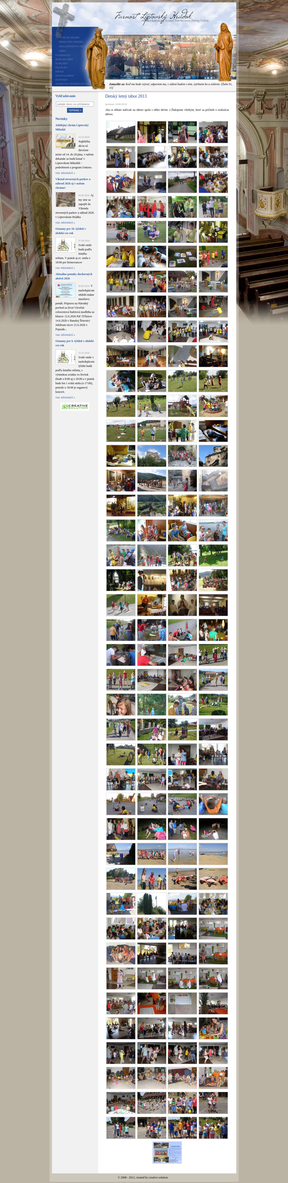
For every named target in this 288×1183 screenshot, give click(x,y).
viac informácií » (65, 173)
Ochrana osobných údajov (75, 83)
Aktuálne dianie (68, 37)
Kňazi (60, 71)
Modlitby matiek (71, 41)
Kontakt (62, 79)
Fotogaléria (65, 75)
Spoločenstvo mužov (74, 46)
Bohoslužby (64, 59)
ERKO (62, 50)
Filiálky (62, 67)
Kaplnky (62, 63)
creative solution (158, 1177)
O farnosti (63, 55)
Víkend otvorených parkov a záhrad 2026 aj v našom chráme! (73, 183)
